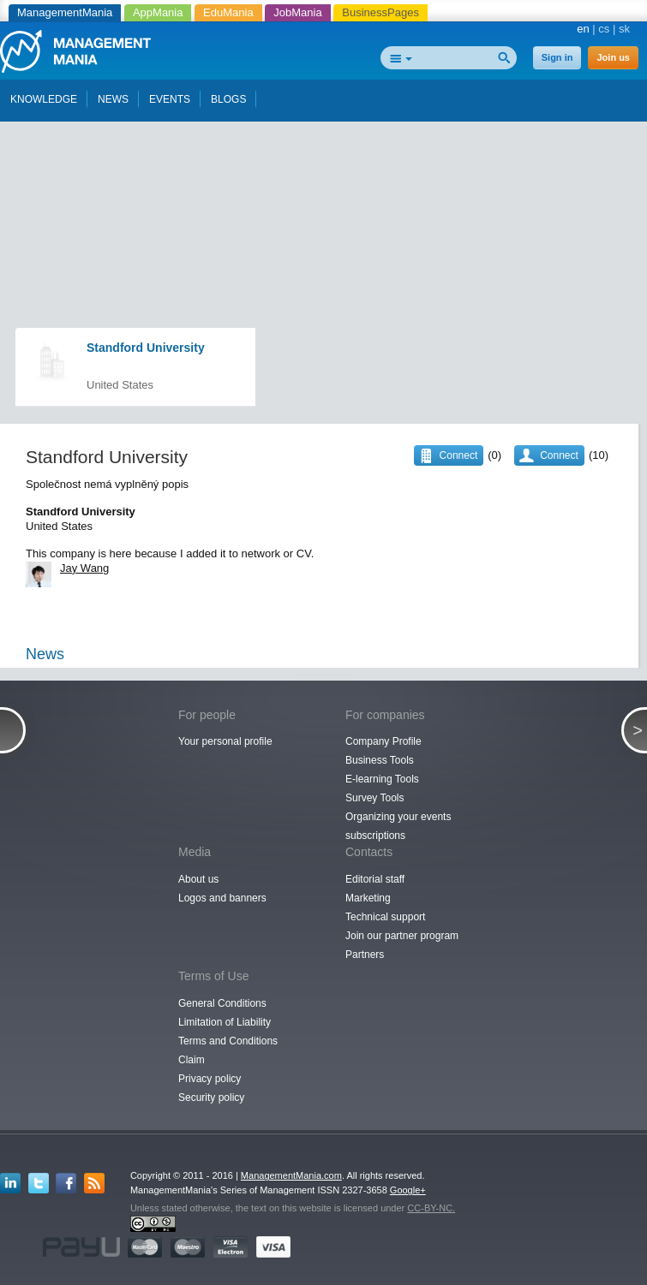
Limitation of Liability (224, 1022)
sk (624, 28)
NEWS (113, 99)
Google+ (408, 1190)
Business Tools (379, 760)
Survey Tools (374, 798)
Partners (364, 955)
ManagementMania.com (291, 1175)
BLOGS (228, 99)
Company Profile (383, 741)
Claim (191, 1060)
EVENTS (169, 99)
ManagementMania (64, 12)
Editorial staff (374, 879)
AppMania (158, 12)
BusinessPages (380, 12)
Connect (559, 455)
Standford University (146, 347)
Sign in (557, 57)
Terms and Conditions (228, 1041)
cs (603, 28)
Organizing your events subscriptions (398, 826)
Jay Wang (84, 568)
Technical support (385, 917)
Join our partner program (401, 936)
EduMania (228, 12)
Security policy (211, 1098)
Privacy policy (209, 1079)
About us (198, 879)
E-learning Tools (382, 779)
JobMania (297, 12)
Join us (613, 57)
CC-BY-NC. (431, 1208)
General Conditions (222, 1003)
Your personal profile (225, 741)
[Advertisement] (325, 152)
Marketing (368, 898)
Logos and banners (222, 898)
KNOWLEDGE (43, 99)
